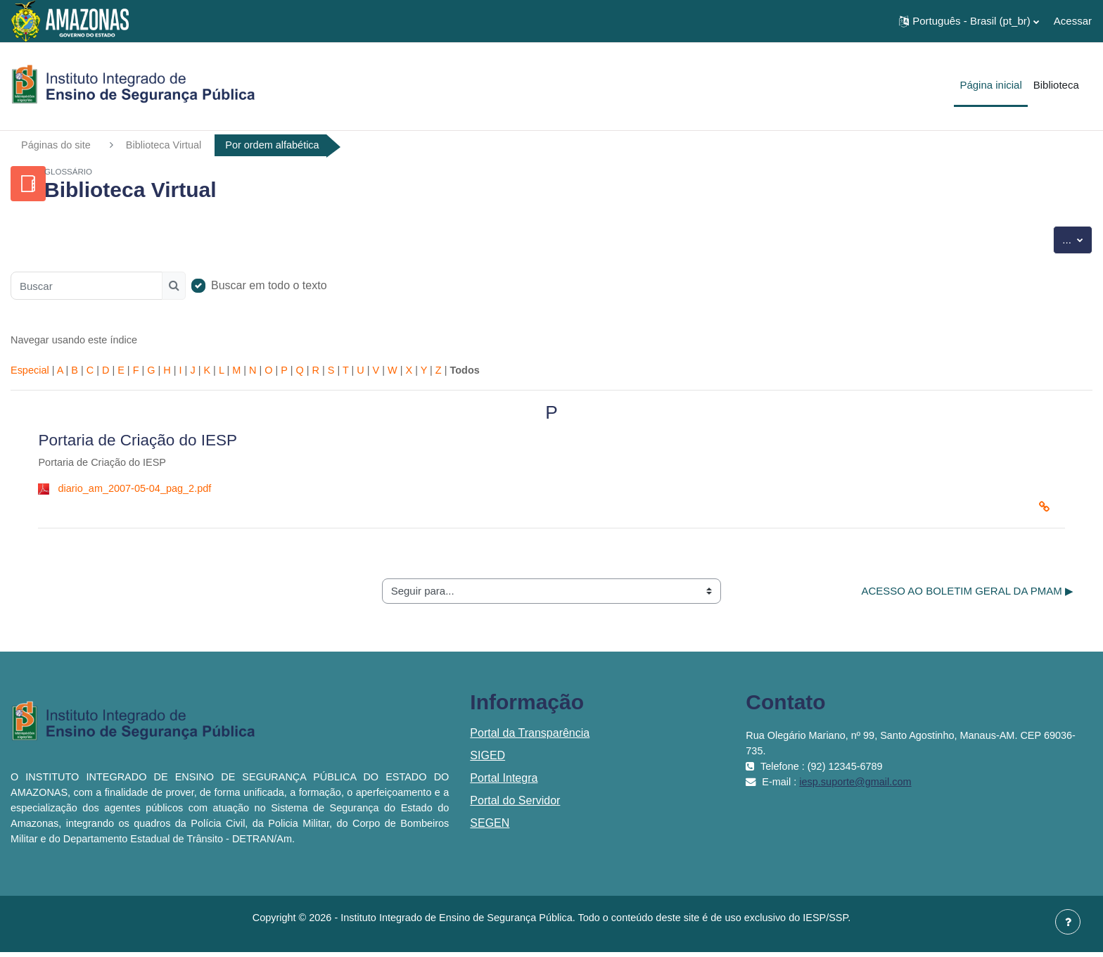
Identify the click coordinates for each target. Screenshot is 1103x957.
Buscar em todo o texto (269, 286)
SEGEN (489, 828)
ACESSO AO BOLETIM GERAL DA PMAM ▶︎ (967, 595)
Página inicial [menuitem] (990, 85)
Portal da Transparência (529, 738)
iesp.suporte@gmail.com (860, 786)
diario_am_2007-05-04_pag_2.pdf (137, 492)
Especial (31, 373)
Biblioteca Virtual (168, 145)
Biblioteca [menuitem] (1056, 85)
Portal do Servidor (515, 805)
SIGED (487, 760)
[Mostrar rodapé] (1067, 921)
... (1077, 239)
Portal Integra (503, 783)
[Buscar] (86, 286)
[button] (969, 21)
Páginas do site (57, 145)
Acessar (1073, 21)
